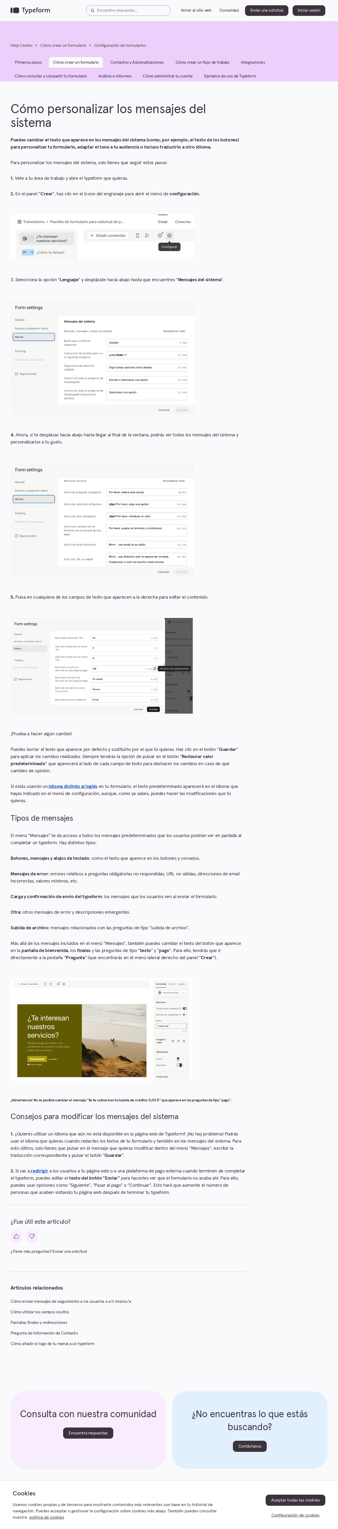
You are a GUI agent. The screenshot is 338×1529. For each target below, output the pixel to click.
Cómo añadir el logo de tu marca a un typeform (52, 1346)
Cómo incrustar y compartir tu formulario (51, 78)
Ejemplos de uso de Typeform (230, 78)
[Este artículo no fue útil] (31, 1238)
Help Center (21, 47)
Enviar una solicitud (266, 11)
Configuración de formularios (120, 47)
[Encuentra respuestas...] (128, 11)
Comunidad (229, 11)
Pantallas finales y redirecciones (39, 1325)
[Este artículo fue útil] (16, 1238)
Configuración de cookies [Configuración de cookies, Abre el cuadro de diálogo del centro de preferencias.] (295, 1515)
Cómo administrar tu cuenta (168, 78)
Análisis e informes (114, 78)
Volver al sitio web (196, 11)
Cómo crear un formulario (63, 47)
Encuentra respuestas (88, 1435)
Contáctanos (249, 1448)
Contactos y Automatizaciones (137, 64)
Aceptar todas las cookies (295, 1500)
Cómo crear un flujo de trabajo (202, 64)
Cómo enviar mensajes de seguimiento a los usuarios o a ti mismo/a (71, 1303)
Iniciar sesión (309, 11)
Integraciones (253, 64)
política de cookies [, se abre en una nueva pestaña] (46, 1517)
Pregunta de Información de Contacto (44, 1335)
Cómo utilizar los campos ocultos (40, 1314)
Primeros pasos (28, 64)
